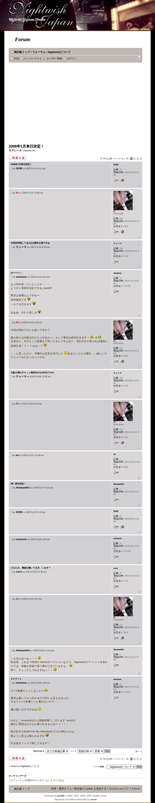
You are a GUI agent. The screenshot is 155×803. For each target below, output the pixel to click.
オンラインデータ (17, 776)
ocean (93, 799)
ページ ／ (121, 158)
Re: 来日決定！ (18, 483)
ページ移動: (99, 766)
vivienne (21, 276)
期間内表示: (51, 751)
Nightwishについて (59, 52)
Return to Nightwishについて (25, 766)
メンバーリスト (33, 58)
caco (19, 571)
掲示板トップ (22, 52)
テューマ (21, 247)
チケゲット (16, 679)
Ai (33, 150)
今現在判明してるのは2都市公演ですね (30, 243)
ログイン (72, 58)
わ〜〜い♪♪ (16, 272)
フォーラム (38, 52)
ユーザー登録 (54, 58)
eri (17, 455)
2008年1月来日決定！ (26, 146)
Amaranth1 (23, 487)
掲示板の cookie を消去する (90, 788)
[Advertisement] (38, 105)
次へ (137, 751)
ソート (81, 751)
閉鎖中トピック (17, 157)
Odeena (27, 150)
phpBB (60, 796)
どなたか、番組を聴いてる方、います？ (31, 568)
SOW (19, 168)
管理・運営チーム (61, 788)
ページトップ (139, 186)
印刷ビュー (139, 57)
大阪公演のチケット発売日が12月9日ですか (32, 372)
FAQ (16, 58)
